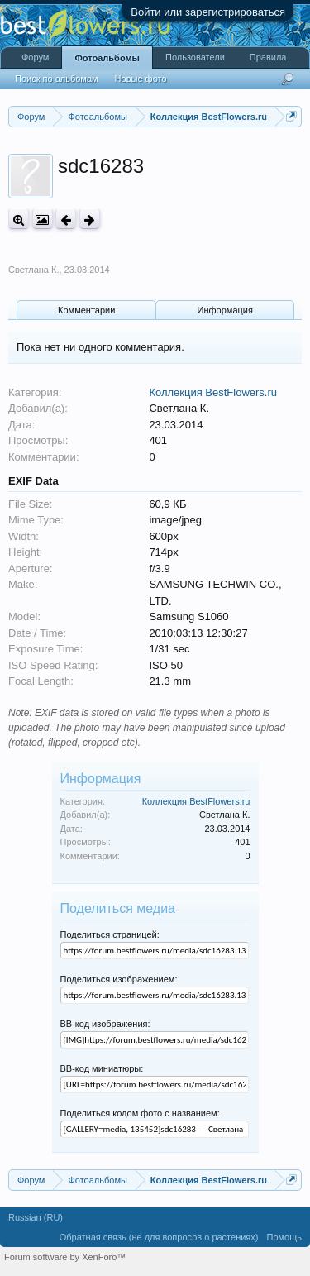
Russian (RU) (35, 1217)
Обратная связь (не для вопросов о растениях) (159, 1237)
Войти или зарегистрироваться (208, 12)
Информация (225, 310)
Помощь (285, 1237)
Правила (268, 57)
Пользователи (195, 57)
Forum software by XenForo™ (65, 1257)
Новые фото (141, 79)
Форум (35, 57)
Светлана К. (33, 270)
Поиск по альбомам (56, 79)
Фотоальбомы (107, 58)
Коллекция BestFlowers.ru (213, 392)
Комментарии (86, 310)
